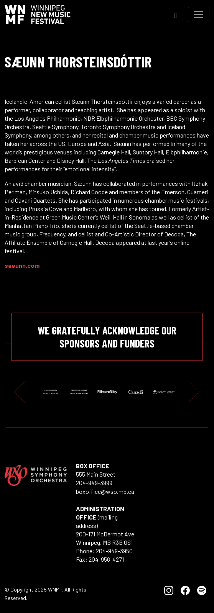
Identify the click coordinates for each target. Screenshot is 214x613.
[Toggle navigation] (198, 14)
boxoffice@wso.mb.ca (105, 491)
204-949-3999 (94, 482)
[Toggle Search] (175, 14)
